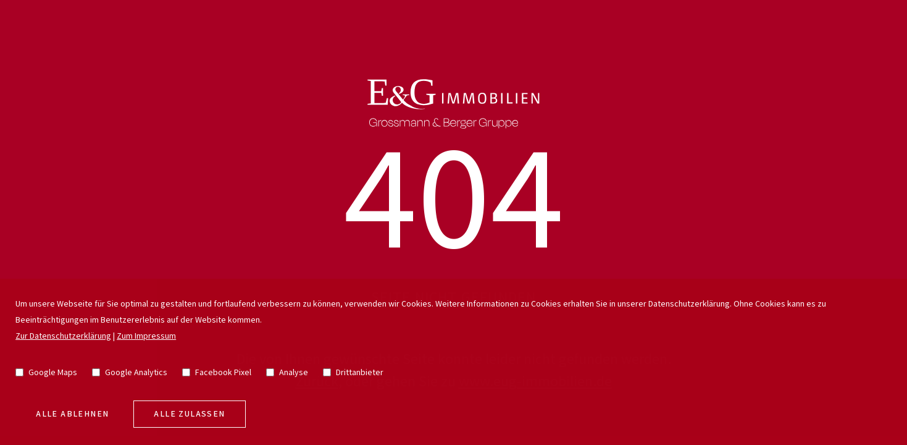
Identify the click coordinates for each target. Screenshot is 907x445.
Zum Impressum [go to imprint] (146, 336)
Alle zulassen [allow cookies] (189, 414)
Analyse (287, 372)
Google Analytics (129, 372)
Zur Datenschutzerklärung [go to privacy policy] (63, 336)
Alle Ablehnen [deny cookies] (72, 414)
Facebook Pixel (216, 372)
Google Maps (46, 372)
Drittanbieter (353, 372)
